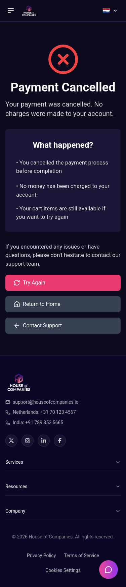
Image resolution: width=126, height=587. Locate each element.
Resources (63, 486)
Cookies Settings (63, 570)
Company (63, 511)
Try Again (29, 282)
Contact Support (37, 325)
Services (63, 462)
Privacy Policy (41, 555)
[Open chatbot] (108, 569)
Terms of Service (81, 555)
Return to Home (36, 304)
